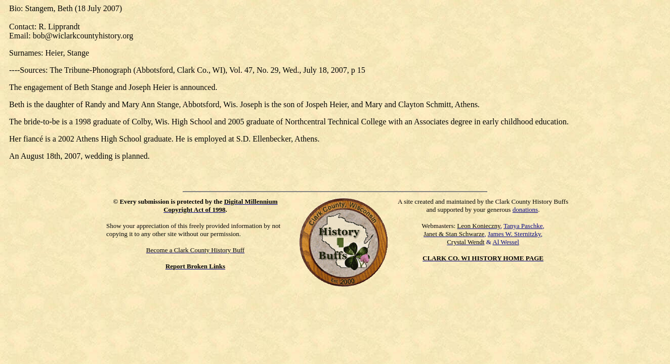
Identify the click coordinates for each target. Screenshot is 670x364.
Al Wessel (505, 242)
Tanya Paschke (523, 226)
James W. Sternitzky (514, 234)
